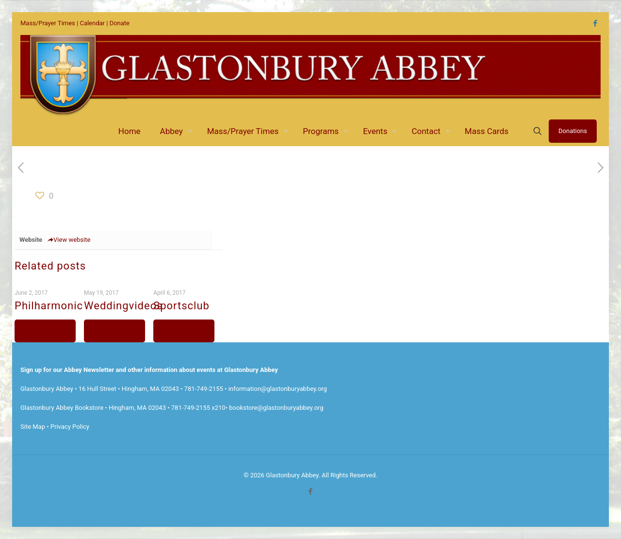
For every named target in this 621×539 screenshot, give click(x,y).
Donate (120, 23)
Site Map (32, 426)
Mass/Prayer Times (47, 23)
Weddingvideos (123, 306)
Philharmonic (49, 306)
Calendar (92, 23)
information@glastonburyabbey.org (278, 388)
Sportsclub (181, 306)
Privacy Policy (69, 426)
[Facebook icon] (595, 23)
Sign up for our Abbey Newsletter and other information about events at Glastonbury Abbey (149, 369)
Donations (572, 131)
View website (68, 239)
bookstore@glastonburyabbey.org (276, 407)
